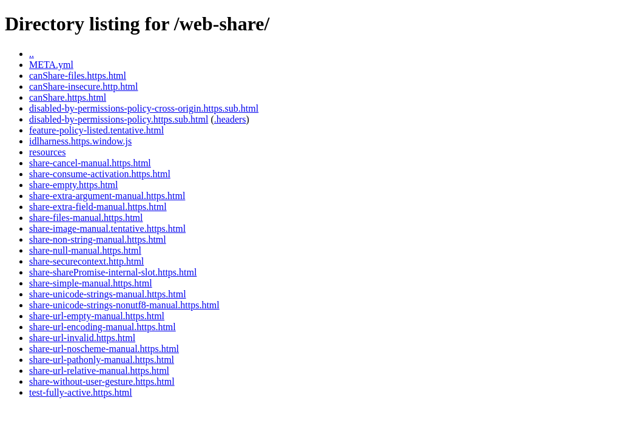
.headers (230, 119)
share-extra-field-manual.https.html (98, 207)
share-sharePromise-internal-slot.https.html (113, 272)
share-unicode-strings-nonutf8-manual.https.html (124, 305)
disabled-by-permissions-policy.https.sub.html (118, 119)
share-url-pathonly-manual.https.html (101, 359)
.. (31, 54)
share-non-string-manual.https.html (97, 239)
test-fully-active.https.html (80, 392)
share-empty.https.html (73, 185)
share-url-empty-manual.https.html (96, 316)
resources (47, 152)
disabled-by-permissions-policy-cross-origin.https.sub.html (143, 108)
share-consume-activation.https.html (99, 174)
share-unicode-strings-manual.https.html (107, 294)
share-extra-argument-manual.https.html (107, 196)
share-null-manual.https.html (85, 250)
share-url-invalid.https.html (82, 338)
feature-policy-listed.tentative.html (96, 130)
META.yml (51, 64)
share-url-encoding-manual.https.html (102, 327)
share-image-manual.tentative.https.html (107, 228)
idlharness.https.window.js (80, 141)
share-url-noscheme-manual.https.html (104, 349)
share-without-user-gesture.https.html (102, 381)
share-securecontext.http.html (86, 261)
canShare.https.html (67, 97)
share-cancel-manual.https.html (90, 163)
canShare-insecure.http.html (83, 86)
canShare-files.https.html (77, 75)
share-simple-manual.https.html (90, 283)
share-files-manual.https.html (86, 217)
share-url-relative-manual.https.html (99, 370)
